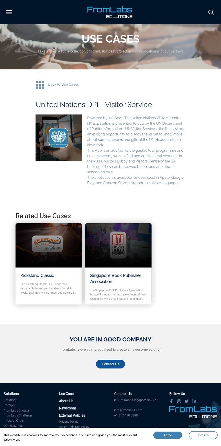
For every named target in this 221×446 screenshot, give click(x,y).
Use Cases (67, 394)
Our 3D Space (13, 426)
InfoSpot (10, 405)
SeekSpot (10, 400)
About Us (66, 401)
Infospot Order (14, 420)
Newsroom (67, 408)
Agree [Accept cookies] (168, 435)
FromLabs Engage (16, 410)
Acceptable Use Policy (74, 427)
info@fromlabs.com (128, 410)
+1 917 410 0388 (126, 415)
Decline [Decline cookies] (203, 435)
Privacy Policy (68, 421)
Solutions (11, 394)
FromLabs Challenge (18, 415)
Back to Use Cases (63, 84)
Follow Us (177, 394)
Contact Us (110, 364)
